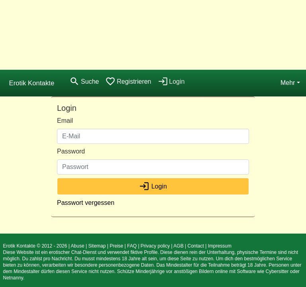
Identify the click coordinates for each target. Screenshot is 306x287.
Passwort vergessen (85, 202)
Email (65, 120)
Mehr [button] (287, 82)
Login (153, 186)
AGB (178, 246)
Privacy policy (155, 246)
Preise (116, 246)
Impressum (219, 246)
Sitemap (97, 246)
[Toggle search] (84, 81)
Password (71, 151)
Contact (195, 246)
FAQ (132, 246)
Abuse (77, 246)
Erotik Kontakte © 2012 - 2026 (35, 246)
